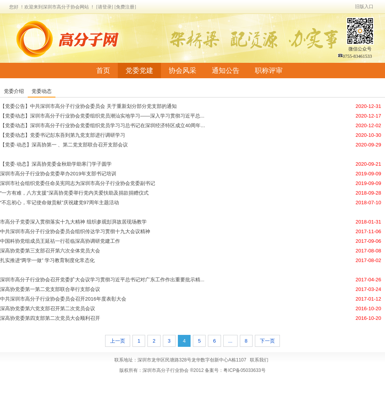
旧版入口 (364, 6)
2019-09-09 (369, 173)
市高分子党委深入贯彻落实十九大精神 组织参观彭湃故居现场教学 (73, 222)
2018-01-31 (369, 222)
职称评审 (269, 70)
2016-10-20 (369, 308)
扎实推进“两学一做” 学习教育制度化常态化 (47, 260)
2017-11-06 (369, 231)
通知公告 (225, 70)
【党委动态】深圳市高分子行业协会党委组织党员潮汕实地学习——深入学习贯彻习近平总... (102, 116)
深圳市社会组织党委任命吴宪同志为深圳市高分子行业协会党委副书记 (77, 183)
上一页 (117, 341)
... (230, 341)
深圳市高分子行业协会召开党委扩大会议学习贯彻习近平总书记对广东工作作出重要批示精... (102, 279)
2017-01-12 (369, 299)
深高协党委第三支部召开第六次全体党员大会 (50, 251)
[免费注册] (125, 7)
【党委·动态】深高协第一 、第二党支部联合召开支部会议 (64, 145)
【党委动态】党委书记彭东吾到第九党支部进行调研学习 (62, 135)
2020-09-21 (369, 164)
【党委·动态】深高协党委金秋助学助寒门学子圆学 (56, 164)
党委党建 (139, 70)
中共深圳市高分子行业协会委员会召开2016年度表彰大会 (63, 299)
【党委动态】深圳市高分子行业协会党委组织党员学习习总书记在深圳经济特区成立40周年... (102, 125)
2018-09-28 (369, 193)
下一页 (267, 341)
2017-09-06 (369, 241)
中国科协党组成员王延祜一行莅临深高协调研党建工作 (60, 241)
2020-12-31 (369, 106)
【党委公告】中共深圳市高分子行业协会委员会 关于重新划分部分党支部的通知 (88, 106)
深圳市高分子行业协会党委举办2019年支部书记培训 (58, 173)
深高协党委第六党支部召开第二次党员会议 (47, 308)
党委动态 (42, 91)
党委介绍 (14, 91)
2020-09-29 (369, 145)
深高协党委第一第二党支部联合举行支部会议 (50, 289)
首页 (103, 70)
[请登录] (104, 7)
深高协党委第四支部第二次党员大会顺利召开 (50, 318)
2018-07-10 (369, 202)
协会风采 (182, 70)
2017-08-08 (369, 251)
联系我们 (259, 360)
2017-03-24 (369, 289)
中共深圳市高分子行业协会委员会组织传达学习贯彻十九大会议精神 (75, 231)
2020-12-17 (369, 116)
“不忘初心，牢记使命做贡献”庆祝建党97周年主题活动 (59, 202)
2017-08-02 (369, 260)
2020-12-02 (369, 125)
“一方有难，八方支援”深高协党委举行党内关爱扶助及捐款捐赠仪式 (74, 193)
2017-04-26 (369, 279)
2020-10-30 (369, 135)
